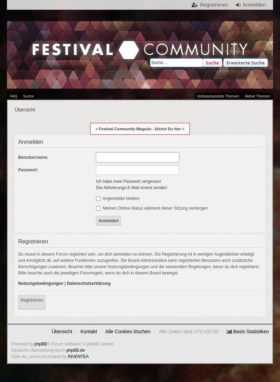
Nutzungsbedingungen (40, 283)
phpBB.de (75, 350)
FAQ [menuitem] (13, 96)
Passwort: (28, 169)
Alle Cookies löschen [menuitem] (128, 331)
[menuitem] (248, 331)
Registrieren (32, 300)
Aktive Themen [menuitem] (257, 96)
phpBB (40, 344)
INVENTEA (78, 356)
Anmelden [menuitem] (254, 5)
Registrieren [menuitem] (214, 5)
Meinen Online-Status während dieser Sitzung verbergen (152, 208)
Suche (212, 63)
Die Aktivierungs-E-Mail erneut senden (131, 187)
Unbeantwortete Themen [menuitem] (218, 96)
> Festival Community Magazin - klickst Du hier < (140, 129)
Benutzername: (33, 157)
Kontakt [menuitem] (88, 331)
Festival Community (71, 54)
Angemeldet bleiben (117, 198)
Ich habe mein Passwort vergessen (128, 181)
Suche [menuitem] (28, 96)
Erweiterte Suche (245, 63)
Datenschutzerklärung (89, 283)
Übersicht (61, 331)
